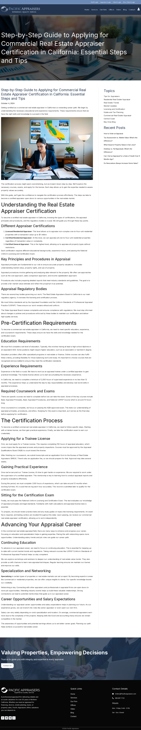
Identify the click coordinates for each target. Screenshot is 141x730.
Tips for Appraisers (112, 96)
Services (94, 10)
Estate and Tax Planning (113, 112)
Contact (132, 10)
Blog (125, 10)
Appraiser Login (105, 2)
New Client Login (129, 2)
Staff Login (94, 2)
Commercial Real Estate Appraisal (117, 115)
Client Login (117, 2)
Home (87, 10)
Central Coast (109, 119)
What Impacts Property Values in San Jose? (120, 145)
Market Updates (110, 106)
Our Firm (103, 10)
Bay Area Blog (110, 122)
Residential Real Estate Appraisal (117, 99)
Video (118, 10)
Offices (111, 10)
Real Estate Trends (111, 103)
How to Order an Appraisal (113, 134)
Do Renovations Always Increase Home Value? (121, 163)
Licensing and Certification (114, 109)
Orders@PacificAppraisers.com (125, 694)
